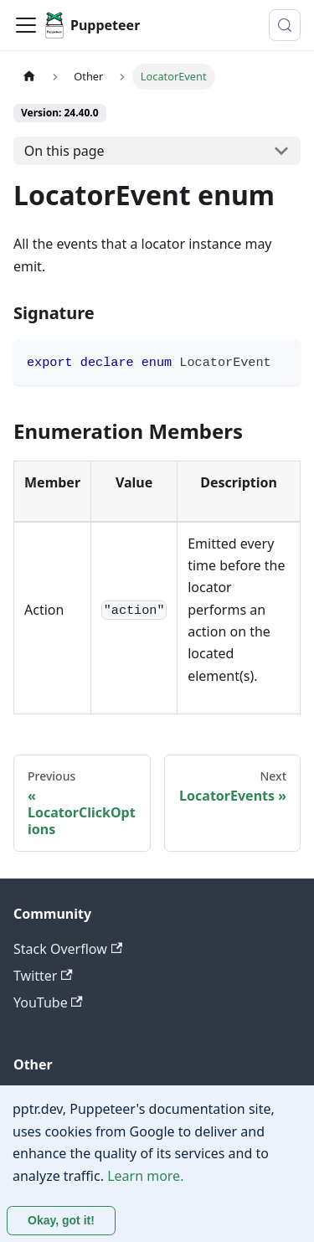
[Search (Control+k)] (285, 25)
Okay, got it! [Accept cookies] (61, 1220)
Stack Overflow (67, 949)
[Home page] (29, 77)
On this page (64, 151)
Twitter (43, 975)
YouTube (48, 1002)
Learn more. (145, 1176)
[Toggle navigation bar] (26, 25)
